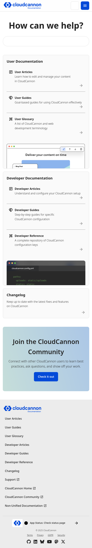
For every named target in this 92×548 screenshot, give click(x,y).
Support (10, 479)
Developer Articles (17, 445)
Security (61, 535)
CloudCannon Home (18, 488)
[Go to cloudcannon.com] (22, 5)
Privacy (40, 535)
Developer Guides (17, 453)
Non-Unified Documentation (24, 506)
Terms (30, 535)
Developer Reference (19, 462)
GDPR (50, 535)
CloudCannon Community (22, 497)
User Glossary (14, 436)
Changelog (12, 471)
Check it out (46, 377)
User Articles (13, 419)
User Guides (13, 427)
